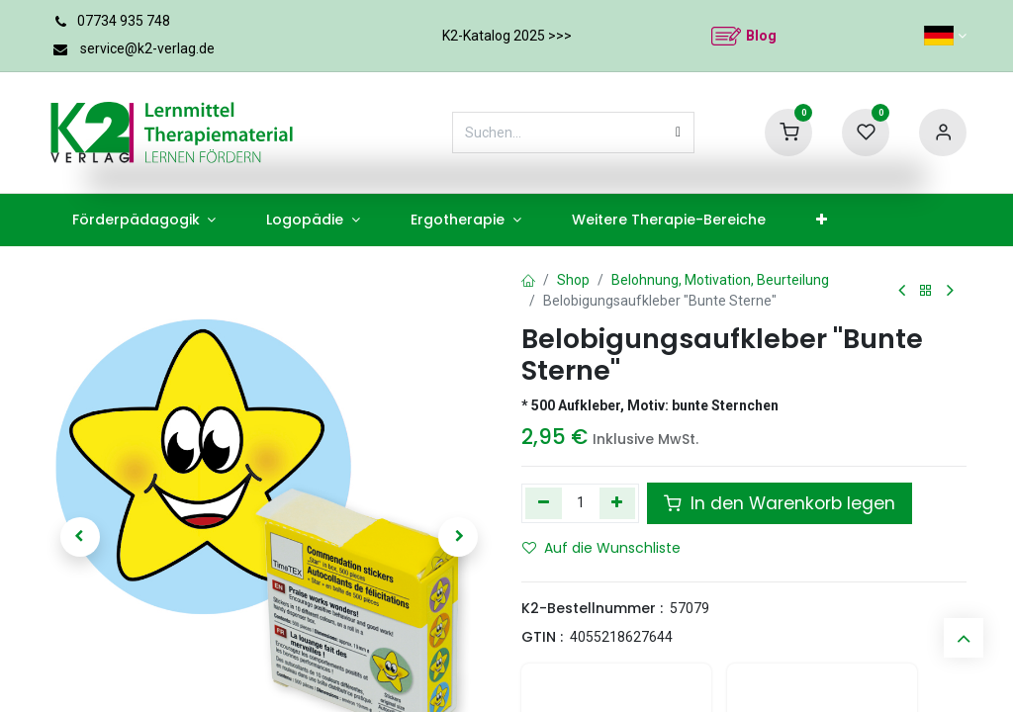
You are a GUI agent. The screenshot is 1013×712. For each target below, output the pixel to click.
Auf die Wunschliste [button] (601, 548)
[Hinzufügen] (617, 503)
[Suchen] (678, 132)
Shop (573, 280)
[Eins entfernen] (543, 503)
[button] (80, 537)
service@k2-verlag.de (147, 48)
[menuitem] (143, 220)
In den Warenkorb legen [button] (779, 503)
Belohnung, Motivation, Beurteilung (720, 280)
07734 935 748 (123, 21)
